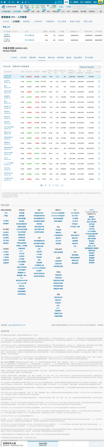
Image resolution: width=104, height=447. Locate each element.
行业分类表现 (22, 232)
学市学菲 (91, 229)
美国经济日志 (58, 313)
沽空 (39, 249)
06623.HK (7, 87)
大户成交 (39, 254)
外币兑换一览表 (75, 226)
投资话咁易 (91, 236)
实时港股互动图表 (39, 221)
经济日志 (21, 286)
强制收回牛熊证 (58, 288)
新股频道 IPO (22, 272)
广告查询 (6, 257)
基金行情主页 (75, 235)
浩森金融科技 (8, 137)
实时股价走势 (39, 246)
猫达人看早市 (92, 219)
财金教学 (6, 223)
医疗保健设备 (29, 35)
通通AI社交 (7, 132)
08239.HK (7, 149)
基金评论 (58, 238)
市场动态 (58, 303)
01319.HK (7, 175)
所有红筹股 (21, 240)
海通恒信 (7, 111)
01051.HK (7, 123)
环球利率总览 (22, 294)
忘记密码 (6, 238)
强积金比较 (75, 260)
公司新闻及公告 (39, 265)
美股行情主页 (58, 297)
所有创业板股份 (21, 243)
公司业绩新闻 (22, 262)
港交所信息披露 (58, 218)
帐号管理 (6, 235)
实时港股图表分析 (39, 218)
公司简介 (6, 252)
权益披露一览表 (21, 275)
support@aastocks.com (17, 325)
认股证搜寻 (58, 261)
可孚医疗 (7, 39)
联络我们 (6, 243)
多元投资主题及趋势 (92, 234)
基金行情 (75, 238)
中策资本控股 (8, 178)
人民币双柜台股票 (21, 229)
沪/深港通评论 (58, 235)
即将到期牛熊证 (58, 286)
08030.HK (7, 77)
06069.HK (7, 103)
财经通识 (91, 253)
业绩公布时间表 (21, 267)
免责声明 (6, 260)
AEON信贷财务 (9, 127)
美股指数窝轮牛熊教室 (91, 248)
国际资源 (7, 122)
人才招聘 (6, 254)
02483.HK (7, 164)
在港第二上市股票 (21, 246)
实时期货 (21, 221)
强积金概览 (75, 255)
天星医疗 (7, 34)
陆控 (5, 86)
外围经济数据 (58, 316)
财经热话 (91, 241)
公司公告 (21, 253)
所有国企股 (21, 237)
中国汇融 (7, 168)
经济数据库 (21, 288)
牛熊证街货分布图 (58, 280)
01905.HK (7, 113)
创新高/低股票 (21, 226)
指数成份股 (21, 235)
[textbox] (88, 6)
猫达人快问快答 (91, 222)
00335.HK (7, 144)
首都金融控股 (8, 147)
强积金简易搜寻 (75, 257)
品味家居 (91, 255)
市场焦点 (91, 243)
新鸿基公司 (7, 106)
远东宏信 (7, 81)
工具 (75, 246)
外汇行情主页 (75, 213)
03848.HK (7, 139)
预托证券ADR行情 (21, 280)
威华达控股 (7, 91)
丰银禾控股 (7, 76)
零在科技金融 (8, 152)
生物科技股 (21, 248)
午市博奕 (91, 226)
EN (13, 2)
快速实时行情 (39, 213)
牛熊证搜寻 (58, 275)
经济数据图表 (22, 291)
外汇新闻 (75, 218)
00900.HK (7, 129)
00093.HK (7, 154)
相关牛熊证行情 (39, 229)
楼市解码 (91, 262)
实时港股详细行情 (39, 216)
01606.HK (7, 118)
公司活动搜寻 (22, 270)
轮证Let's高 (91, 246)
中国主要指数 (22, 218)
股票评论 (58, 232)
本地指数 (21, 213)
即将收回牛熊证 (58, 283)
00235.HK (7, 180)
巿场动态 (75, 224)
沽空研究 (21, 256)
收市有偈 (91, 224)
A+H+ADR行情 (21, 283)
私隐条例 (6, 263)
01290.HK (7, 170)
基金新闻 (75, 241)
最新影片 (91, 217)
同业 (39, 260)
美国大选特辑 (92, 238)
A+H (21, 278)
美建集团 (7, 142)
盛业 (5, 101)
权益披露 (39, 262)
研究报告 (58, 243)
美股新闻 (58, 310)
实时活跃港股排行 (21, 224)
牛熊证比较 (58, 278)
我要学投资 (91, 250)
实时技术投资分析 (39, 273)
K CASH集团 (9, 163)
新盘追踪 (91, 260)
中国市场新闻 (58, 221)
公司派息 (21, 259)
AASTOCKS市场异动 (39, 268)
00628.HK (7, 134)
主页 (6, 213)
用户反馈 (6, 240)
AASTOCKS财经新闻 (58, 213)
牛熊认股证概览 (58, 252)
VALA (6, 158)
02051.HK (7, 159)
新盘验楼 (91, 258)
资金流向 (39, 257)
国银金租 (7, 116)
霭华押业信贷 (8, 173)
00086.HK (7, 108)
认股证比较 (58, 263)
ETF (21, 251)
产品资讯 (6, 221)
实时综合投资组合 (39, 276)
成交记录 (39, 251)
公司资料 (39, 271)
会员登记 (6, 232)
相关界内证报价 (39, 232)
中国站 (6, 216)
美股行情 (58, 300)
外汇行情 (75, 216)
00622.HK (7, 93)
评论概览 (58, 230)
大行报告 (21, 264)
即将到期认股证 (58, 266)
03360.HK (7, 82)
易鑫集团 (7, 96)
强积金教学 (75, 263)
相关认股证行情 (39, 226)
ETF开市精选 (92, 231)
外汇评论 (58, 241)
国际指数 (21, 216)
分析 (58, 305)
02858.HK (7, 98)
